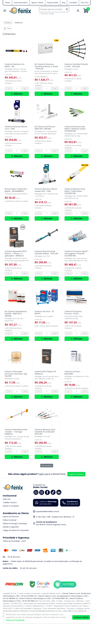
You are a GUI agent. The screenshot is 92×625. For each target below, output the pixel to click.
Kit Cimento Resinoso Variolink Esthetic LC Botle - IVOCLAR (46, 66)
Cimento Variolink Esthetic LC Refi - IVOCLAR (76, 65)
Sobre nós (6, 499)
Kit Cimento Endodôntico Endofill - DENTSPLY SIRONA (16, 313)
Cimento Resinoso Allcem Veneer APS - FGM (46, 190)
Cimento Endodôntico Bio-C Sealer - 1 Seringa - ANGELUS (16, 431)
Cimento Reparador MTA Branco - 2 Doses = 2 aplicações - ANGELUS (16, 253)
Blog (63, 3)
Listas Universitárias (21, 3)
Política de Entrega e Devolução (15, 523)
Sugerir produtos (76, 474)
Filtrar (7, 28)
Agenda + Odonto (37, 3)
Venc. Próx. (85, 3)
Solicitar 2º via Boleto (11, 506)
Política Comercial (9, 520)
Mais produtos (46, 465)
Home (7, 22)
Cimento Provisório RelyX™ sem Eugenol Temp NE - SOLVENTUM (76, 253)
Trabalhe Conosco (10, 502)
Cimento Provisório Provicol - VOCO (73, 312)
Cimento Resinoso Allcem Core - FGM (16, 128)
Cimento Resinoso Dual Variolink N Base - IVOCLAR (46, 252)
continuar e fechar (81, 617)
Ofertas (7, 3)
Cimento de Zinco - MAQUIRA (73, 372)
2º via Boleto (73, 3)
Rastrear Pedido (52, 3)
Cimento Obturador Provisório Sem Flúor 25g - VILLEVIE (16, 373)
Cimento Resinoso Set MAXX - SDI (14, 65)
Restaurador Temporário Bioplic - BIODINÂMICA (16, 190)
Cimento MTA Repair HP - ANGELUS (46, 372)
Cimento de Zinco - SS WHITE (44, 312)
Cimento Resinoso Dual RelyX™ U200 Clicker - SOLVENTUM (75, 191)
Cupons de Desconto (11, 517)
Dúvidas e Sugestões (11, 527)
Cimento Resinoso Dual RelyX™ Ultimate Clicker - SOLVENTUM (76, 129)
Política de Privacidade (15, 620)
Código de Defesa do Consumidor (16, 530)
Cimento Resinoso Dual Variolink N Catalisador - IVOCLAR (45, 431)
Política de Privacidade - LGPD (14, 541)
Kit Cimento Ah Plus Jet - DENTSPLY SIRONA (45, 128)
